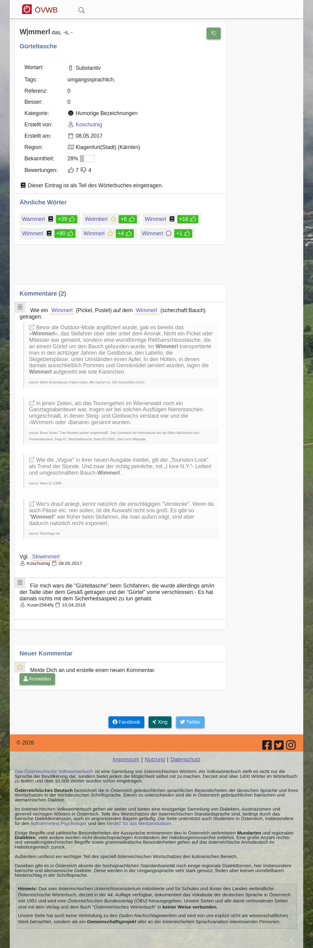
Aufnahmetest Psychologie (58, 823)
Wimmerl (156, 219)
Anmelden (37, 678)
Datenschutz (186, 759)
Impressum (125, 759)
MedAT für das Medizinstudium (139, 823)
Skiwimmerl (46, 557)
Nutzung (155, 759)
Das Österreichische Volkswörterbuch (54, 771)
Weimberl (97, 219)
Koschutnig (88, 124)
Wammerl (34, 219)
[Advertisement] (120, 269)
